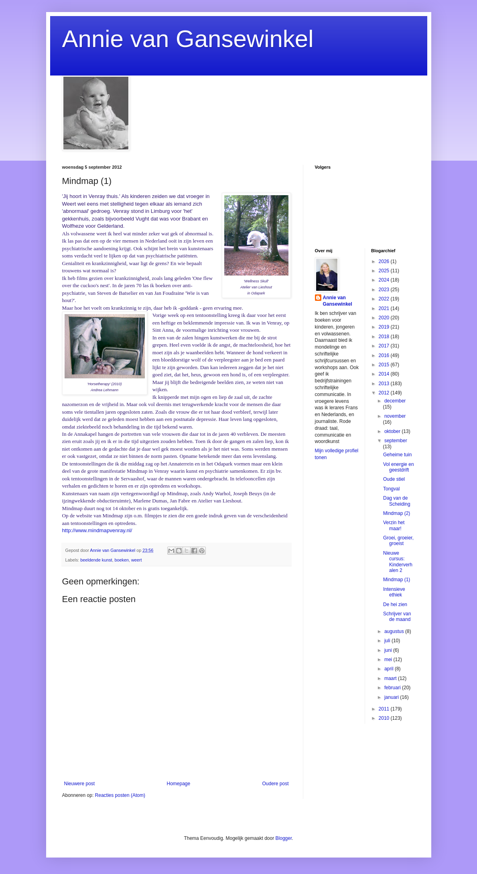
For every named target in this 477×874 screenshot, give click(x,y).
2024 (385, 280)
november (395, 416)
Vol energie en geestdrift (398, 467)
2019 (385, 327)
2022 (385, 299)
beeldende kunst (96, 559)
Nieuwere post (79, 783)
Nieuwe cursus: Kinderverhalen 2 (397, 561)
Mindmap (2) (396, 513)
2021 (385, 308)
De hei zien (395, 604)
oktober (393, 431)
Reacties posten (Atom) (120, 795)
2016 (385, 355)
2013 (385, 383)
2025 (385, 271)
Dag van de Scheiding (396, 500)
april (389, 669)
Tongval (391, 489)
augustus (394, 631)
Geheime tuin (397, 454)
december (395, 401)
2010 (385, 718)
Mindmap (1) (396, 579)
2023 (385, 289)
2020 (385, 318)
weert (136, 559)
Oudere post (275, 783)
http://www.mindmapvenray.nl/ (97, 530)
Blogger (284, 838)
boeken (122, 559)
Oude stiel (394, 479)
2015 (385, 365)
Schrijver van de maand (397, 616)
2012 (385, 393)
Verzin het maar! (393, 525)
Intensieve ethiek (394, 592)
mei (389, 659)
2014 (385, 374)
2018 (385, 336)
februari (393, 687)
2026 (385, 261)
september (395, 440)
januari (392, 697)
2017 (385, 346)
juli (388, 640)
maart (391, 678)
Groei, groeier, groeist (398, 540)
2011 (385, 709)
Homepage (178, 783)
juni (388, 650)
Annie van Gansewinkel (188, 38)
